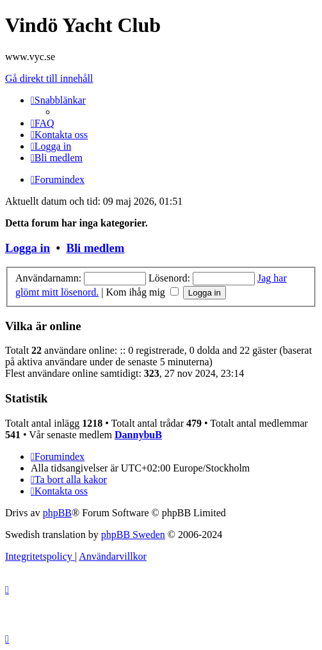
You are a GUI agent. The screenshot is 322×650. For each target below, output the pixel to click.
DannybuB (138, 434)
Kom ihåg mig (142, 292)
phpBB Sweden (133, 534)
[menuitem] (42, 123)
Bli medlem (95, 248)
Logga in (27, 248)
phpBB (57, 512)
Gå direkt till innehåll (49, 78)
